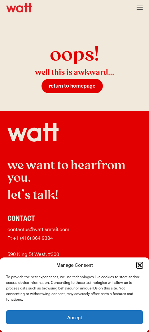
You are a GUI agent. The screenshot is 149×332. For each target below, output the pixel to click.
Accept (74, 317)
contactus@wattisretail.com (38, 230)
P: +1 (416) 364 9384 (30, 238)
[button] (140, 265)
